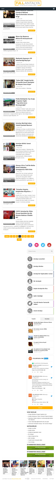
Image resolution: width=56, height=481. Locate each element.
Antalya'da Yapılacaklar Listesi (34, 432)
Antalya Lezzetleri (37, 365)
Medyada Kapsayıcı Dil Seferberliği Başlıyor (24, 59)
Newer (7, 236)
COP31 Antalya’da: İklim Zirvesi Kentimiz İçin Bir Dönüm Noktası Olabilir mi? (24, 214)
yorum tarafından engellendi (40, 448)
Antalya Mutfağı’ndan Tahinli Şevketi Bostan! (24, 124)
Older (19, 239)
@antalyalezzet (45, 365)
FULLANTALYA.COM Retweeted (41, 363)
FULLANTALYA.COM (37, 376)
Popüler (34, 318)
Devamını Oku (31, 30)
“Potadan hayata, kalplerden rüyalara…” (24, 190)
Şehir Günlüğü (31, 438)
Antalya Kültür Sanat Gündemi (23, 144)
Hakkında (45, 478)
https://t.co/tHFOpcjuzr (37, 388)
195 (32, 236)
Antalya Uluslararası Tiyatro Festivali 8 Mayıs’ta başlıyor (40, 416)
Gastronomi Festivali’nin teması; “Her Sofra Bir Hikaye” (40, 423)
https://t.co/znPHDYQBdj (37, 370)
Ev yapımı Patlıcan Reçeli (40, 342)
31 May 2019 (35, 366)
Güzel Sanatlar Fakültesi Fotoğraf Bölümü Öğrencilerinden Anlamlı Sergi (24, 13)
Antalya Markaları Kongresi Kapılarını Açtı (37, 414)
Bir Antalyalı (31, 434)
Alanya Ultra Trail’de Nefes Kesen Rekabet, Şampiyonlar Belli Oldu (25, 167)
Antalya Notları (31, 430)
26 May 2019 (35, 396)
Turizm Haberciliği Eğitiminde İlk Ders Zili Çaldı (38, 421)
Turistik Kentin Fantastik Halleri (35, 440)
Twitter (41, 372)
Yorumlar (47, 318)
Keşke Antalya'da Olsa (33, 436)
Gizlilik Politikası (36, 478)
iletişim (52, 478)
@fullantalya (44, 376)
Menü (2, 8)
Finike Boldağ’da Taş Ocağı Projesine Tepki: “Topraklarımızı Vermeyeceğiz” (25, 102)
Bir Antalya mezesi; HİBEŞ (40, 329)
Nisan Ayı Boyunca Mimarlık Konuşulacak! (24, 37)
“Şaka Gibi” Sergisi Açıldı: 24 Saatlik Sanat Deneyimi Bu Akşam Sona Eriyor (25, 82)
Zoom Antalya (31, 442)
